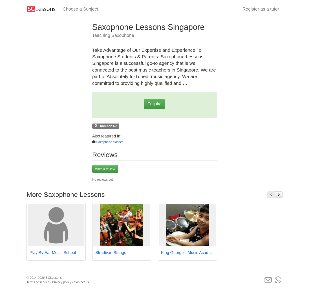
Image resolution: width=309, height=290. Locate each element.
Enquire (154, 104)
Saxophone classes (109, 142)
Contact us (81, 282)
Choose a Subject (80, 9)
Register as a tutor (261, 9)
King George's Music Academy (188, 252)
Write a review (105, 169)
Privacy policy (61, 282)
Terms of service (37, 282)
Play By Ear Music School (53, 252)
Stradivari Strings (110, 252)
